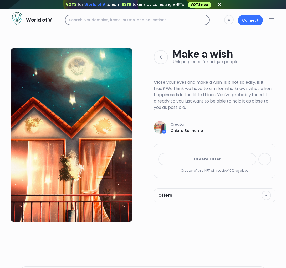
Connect (250, 20)
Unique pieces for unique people (206, 62)
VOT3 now (199, 4)
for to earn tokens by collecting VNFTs (138, 4)
